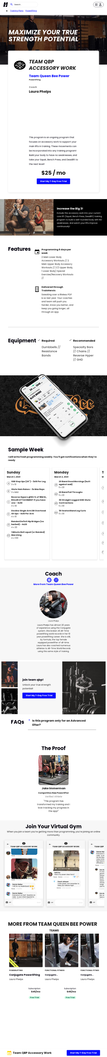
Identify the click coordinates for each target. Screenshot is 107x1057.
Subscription (34, 988)
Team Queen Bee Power (49, 76)
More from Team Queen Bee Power (53, 584)
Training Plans (16, 10)
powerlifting (31, 10)
